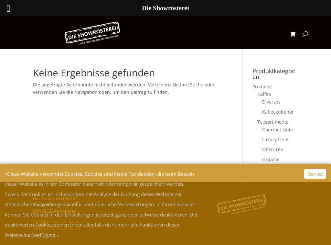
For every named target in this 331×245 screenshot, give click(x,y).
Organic (270, 159)
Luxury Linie (275, 139)
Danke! (315, 174)
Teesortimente (273, 122)
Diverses (271, 102)
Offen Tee (272, 149)
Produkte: (262, 87)
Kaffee (264, 94)
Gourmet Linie (277, 130)
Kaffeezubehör (278, 112)
